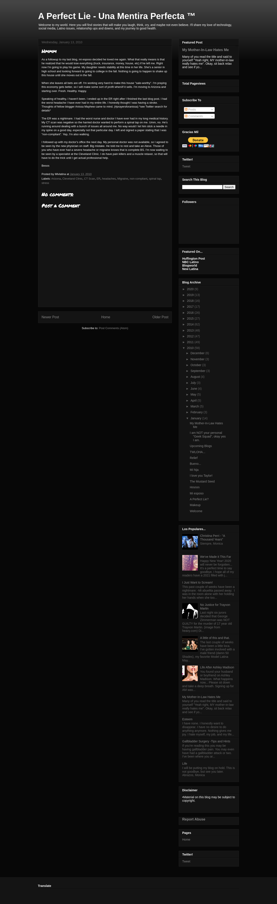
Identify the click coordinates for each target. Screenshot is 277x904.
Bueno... (195, 463)
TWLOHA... (197, 452)
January (196, 418)
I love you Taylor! (201, 475)
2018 (191, 300)
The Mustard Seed (202, 481)
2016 (191, 312)
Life (184, 763)
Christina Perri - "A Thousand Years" (212, 537)
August (195, 376)
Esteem (187, 719)
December (197, 353)
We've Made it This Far (215, 556)
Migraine (122, 178)
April (193, 400)
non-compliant (138, 178)
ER (98, 178)
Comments (194, 116)
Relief (194, 458)
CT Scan (89, 178)
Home (105, 317)
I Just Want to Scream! (197, 582)
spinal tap (155, 178)
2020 (191, 289)
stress (45, 183)
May (193, 394)
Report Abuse (193, 819)
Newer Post (50, 317)
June (194, 388)
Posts (190, 109)
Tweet (186, 166)
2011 (191, 342)
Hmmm (195, 487)
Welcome (196, 511)
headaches (109, 178)
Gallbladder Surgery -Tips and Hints (206, 741)
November (197, 359)
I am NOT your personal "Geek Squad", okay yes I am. (208, 436)
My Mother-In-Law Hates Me (205, 50)
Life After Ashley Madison (217, 667)
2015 (191, 318)
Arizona (56, 178)
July (193, 382)
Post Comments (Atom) (113, 328)
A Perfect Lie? (199, 499)
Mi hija (194, 469)
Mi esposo (197, 493)
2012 (191, 336)
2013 (191, 330)
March (195, 406)
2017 (191, 306)
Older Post (160, 317)
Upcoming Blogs (201, 446)
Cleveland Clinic (72, 178)
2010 (191, 348)
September (198, 371)
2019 (191, 295)
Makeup (195, 505)
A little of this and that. (215, 638)
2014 (191, 324)
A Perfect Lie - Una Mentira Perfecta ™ (117, 16)
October (196, 365)
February (196, 412)
